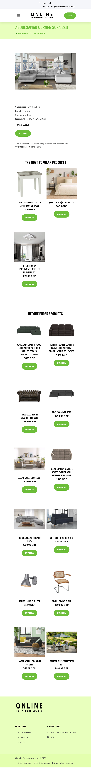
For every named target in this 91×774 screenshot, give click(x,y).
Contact (27, 763)
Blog (20, 763)
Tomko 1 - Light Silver (29, 601)
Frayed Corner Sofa (61, 412)
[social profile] (50, 3)
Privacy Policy (58, 763)
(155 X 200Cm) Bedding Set (61, 202)
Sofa (38, 107)
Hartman (24, 737)
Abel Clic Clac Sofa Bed (61, 537)
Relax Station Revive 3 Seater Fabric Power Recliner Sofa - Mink (62, 472)
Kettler (23, 742)
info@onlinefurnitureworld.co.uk (63, 7)
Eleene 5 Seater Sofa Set (29, 477)
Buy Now (23, 133)
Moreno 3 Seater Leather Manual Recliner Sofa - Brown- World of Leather (61, 348)
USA (47, 7)
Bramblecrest (26, 732)
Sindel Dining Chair (61, 601)
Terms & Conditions (41, 763)
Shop (70, 16)
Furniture (31, 107)
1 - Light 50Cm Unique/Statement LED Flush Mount (29, 269)
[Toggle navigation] (18, 15)
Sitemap (69, 763)
